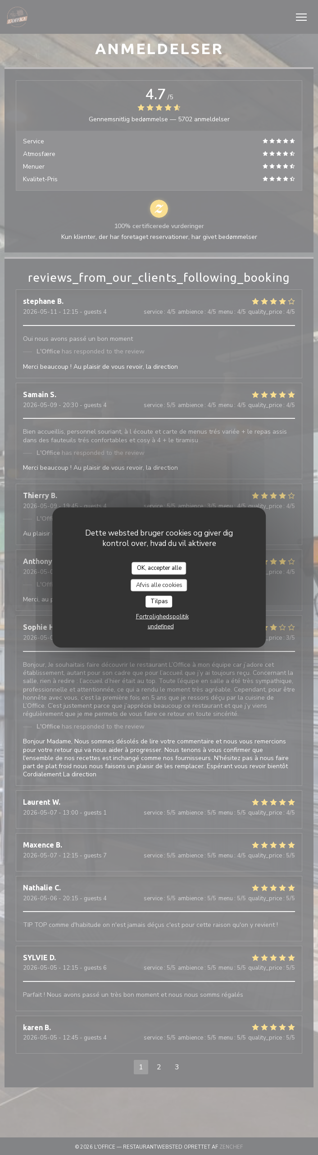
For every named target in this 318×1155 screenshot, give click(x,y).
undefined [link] (161, 626)
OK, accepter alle (159, 568)
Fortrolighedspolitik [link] (162, 616)
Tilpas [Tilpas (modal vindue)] (159, 601)
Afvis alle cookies (159, 585)
